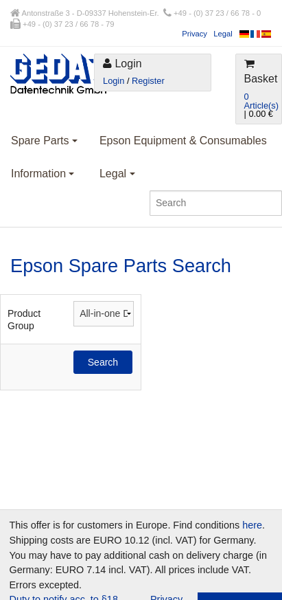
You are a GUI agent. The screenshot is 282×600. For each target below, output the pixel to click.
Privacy (194, 34)
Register (148, 81)
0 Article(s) (261, 101)
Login (113, 81)
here (252, 525)
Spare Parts (44, 140)
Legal (222, 34)
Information (42, 173)
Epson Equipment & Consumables (183, 140)
